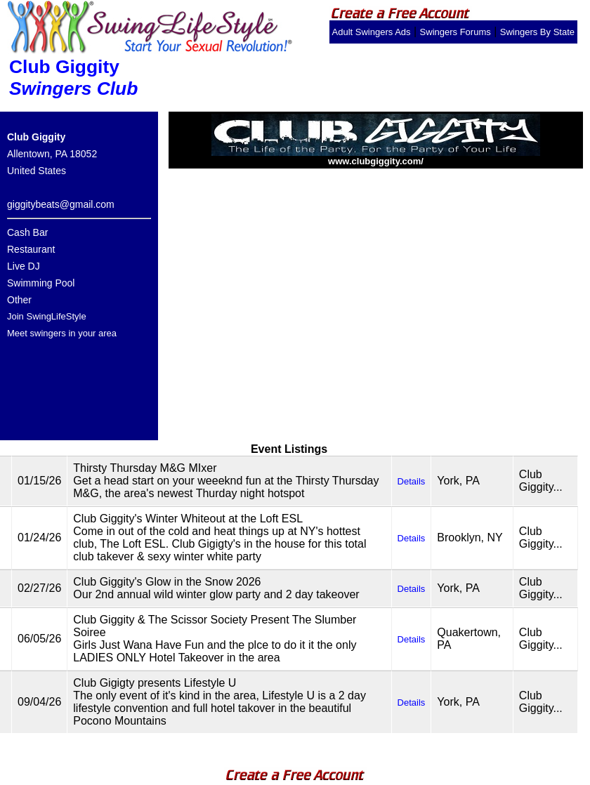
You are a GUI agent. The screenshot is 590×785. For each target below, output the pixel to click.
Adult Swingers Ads (371, 32)
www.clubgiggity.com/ (375, 156)
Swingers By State (537, 32)
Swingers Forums (455, 32)
